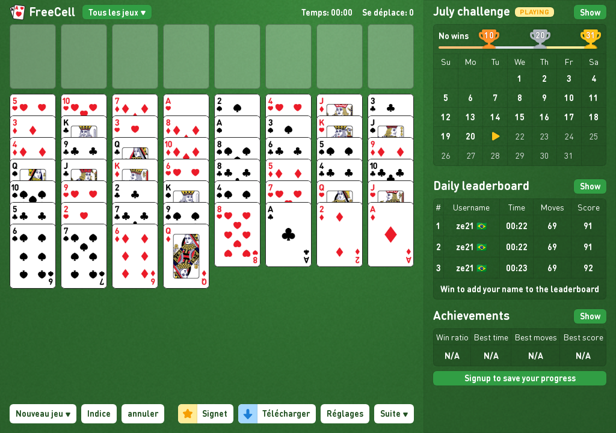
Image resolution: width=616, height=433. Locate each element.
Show (590, 12)
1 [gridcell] (519, 78)
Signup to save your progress (520, 377)
